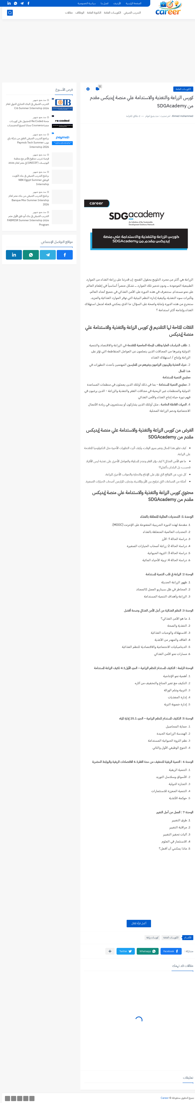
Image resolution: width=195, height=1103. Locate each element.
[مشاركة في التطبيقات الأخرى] (108, 951)
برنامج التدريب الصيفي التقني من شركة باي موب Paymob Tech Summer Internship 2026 (26, 142)
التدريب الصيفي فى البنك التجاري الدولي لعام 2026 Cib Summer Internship (25, 106)
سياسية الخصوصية (85, 3)
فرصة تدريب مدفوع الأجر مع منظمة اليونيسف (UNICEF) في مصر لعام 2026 (26, 161)
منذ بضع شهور (37, 100)
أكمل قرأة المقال (136, 923)
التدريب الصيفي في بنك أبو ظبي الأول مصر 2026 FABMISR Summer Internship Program (26, 220)
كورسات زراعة (150, 937)
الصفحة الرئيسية (131, 3)
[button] (169, 951)
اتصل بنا (102, 3)
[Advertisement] (97, 53)
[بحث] (8, 13)
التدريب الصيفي (130, 13)
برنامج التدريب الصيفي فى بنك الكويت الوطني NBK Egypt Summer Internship (28, 180)
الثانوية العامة (92, 13)
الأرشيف (115, 3)
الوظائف (77, 13)
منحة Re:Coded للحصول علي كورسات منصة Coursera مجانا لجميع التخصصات (26, 123)
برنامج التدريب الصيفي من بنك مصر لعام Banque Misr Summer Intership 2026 (26, 200)
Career (163, 1098)
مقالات (66, 13)
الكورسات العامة (110, 13)
